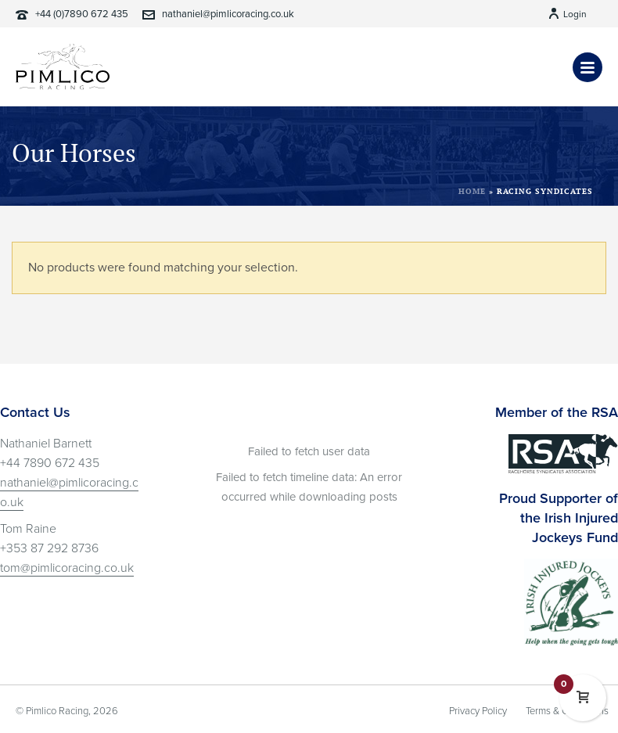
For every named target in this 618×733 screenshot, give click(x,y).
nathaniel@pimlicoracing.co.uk (228, 14)
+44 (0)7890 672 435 (81, 14)
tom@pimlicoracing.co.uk (67, 568)
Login (567, 14)
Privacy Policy (478, 711)
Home (472, 191)
